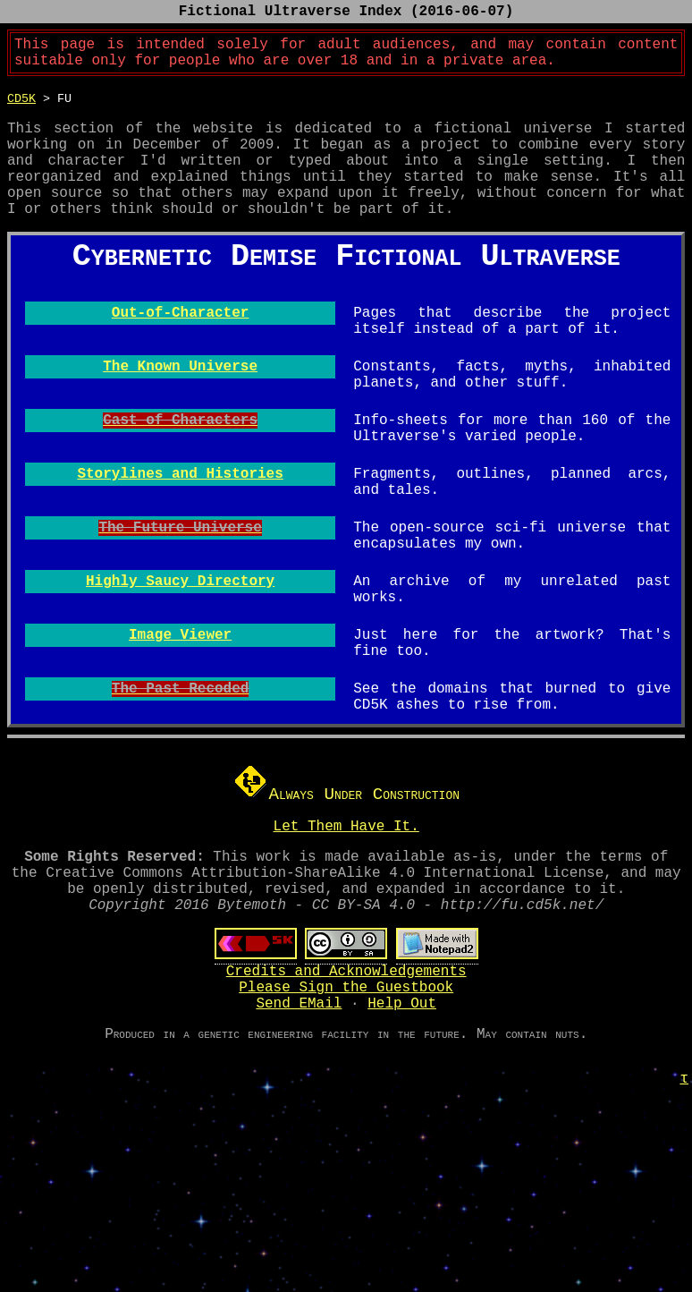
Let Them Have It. (346, 972)
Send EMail (299, 1174)
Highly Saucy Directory (180, 705)
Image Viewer (180, 766)
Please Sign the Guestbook (346, 1154)
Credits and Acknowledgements (346, 1134)
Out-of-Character (180, 401)
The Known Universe (180, 462)
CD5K (21, 108)
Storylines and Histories (180, 583)
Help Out (401, 1174)
